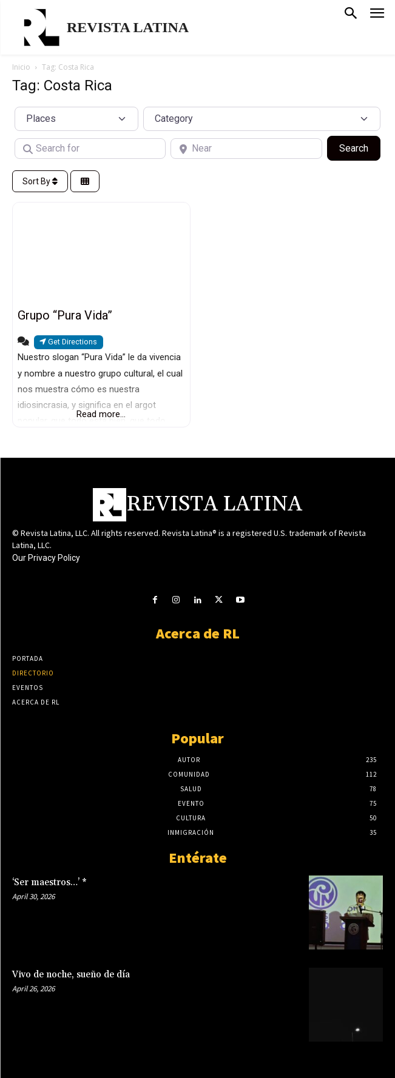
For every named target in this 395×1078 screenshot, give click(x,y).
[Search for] (90, 148)
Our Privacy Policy (46, 558)
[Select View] (85, 181)
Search (359, 147)
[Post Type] (76, 119)
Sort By (40, 181)
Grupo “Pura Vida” (65, 315)
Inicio (21, 67)
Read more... (101, 414)
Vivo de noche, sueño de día (71, 974)
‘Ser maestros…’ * (49, 882)
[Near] (246, 148)
